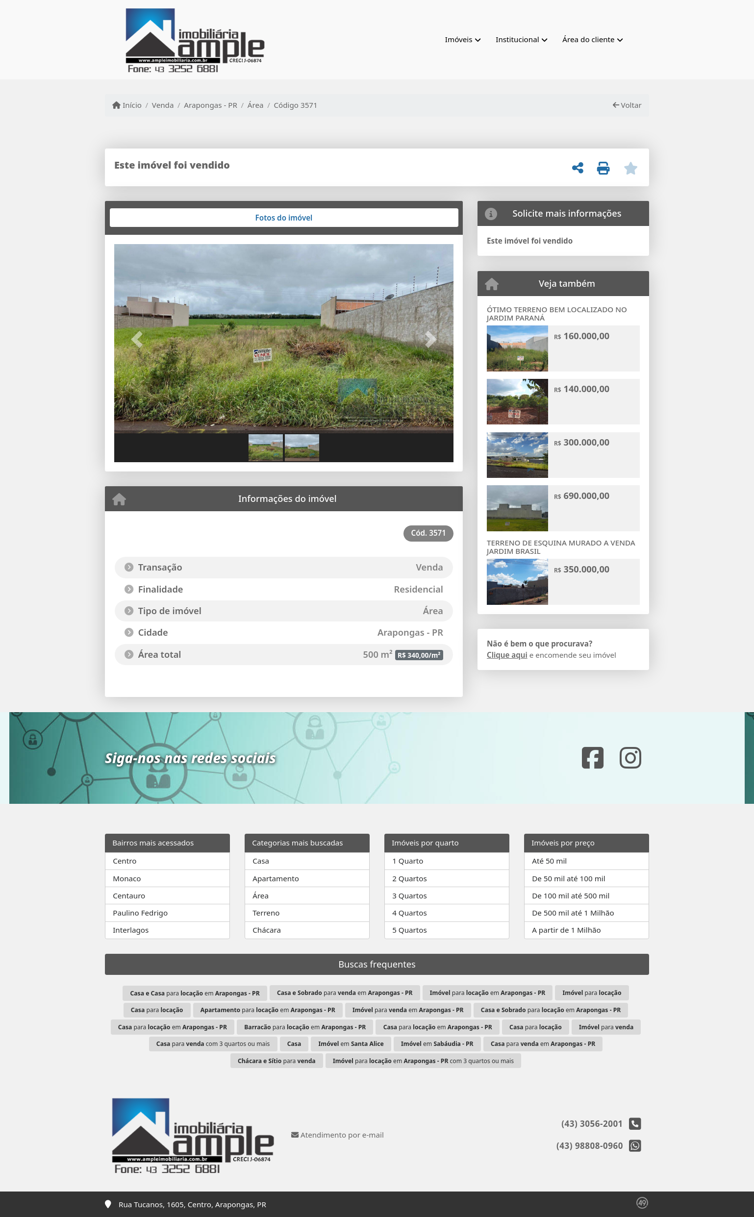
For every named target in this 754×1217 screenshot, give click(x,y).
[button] (139, 339)
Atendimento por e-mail (337, 1135)
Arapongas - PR (210, 105)
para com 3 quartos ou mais (213, 1044)
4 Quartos (409, 913)
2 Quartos (409, 878)
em (351, 1044)
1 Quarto (407, 861)
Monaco (127, 878)
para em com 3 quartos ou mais (423, 1061)
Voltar (627, 105)
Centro (124, 861)
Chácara (266, 930)
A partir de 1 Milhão (566, 930)
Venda (163, 105)
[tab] (146, 217)
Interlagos (131, 930)
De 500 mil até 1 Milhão (573, 913)
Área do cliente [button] (588, 39)
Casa (260, 861)
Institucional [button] (517, 39)
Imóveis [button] (459, 39)
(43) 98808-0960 (589, 1145)
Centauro (129, 895)
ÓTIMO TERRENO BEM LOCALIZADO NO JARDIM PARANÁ (557, 313)
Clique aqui (507, 655)
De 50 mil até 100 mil (568, 878)
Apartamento (275, 878)
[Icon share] (592, 758)
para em (195, 993)
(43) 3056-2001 (592, 1123)
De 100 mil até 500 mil (570, 895)
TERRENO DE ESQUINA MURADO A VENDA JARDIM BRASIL (561, 547)
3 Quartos (409, 895)
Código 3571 (295, 105)
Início (127, 105)
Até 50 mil (549, 861)
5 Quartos (409, 930)
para (592, 993)
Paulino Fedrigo (140, 913)
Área (256, 105)
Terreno (265, 913)
